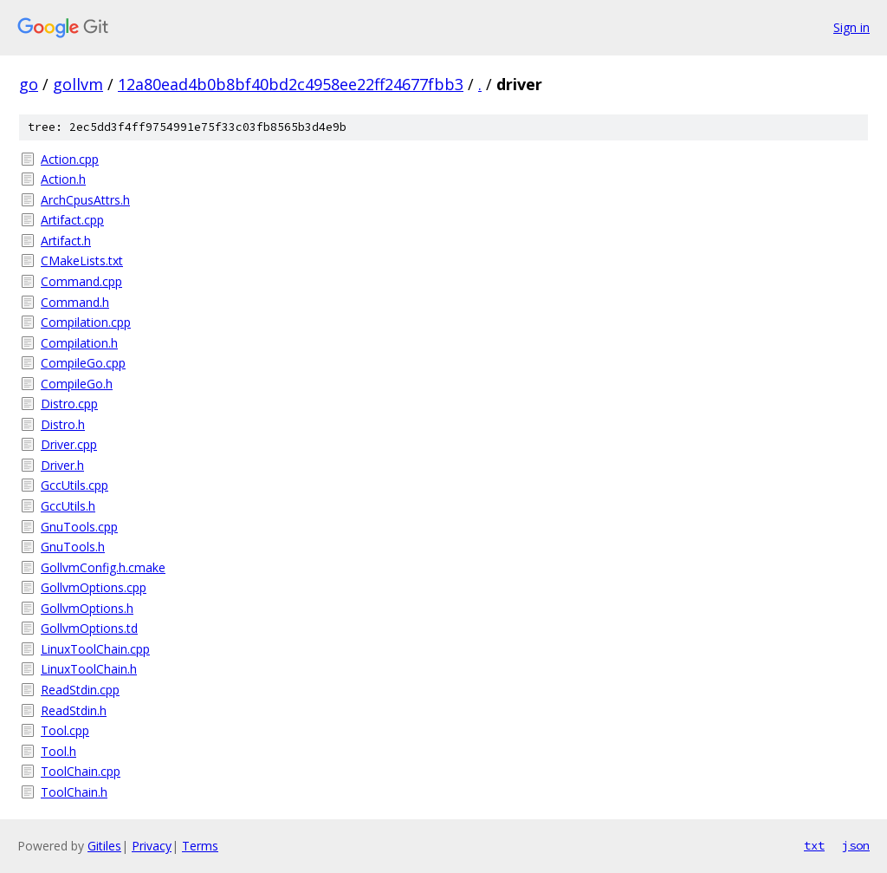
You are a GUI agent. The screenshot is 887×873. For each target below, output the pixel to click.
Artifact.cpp (72, 220)
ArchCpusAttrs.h (85, 200)
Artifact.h (66, 240)
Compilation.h (79, 343)
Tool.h (58, 751)
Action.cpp (70, 159)
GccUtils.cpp (74, 485)
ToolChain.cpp (80, 771)
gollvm (78, 84)
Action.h (63, 179)
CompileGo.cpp (83, 363)
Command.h (75, 302)
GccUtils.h (68, 506)
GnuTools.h (73, 546)
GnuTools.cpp (79, 526)
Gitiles (104, 845)
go (28, 84)
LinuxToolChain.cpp (95, 649)
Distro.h (63, 424)
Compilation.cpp (86, 322)
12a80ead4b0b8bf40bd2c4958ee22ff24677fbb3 (290, 84)
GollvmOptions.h (87, 608)
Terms (200, 845)
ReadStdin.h (74, 710)
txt (814, 845)
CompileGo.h (77, 383)
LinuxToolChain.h (89, 669)
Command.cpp (81, 281)
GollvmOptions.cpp (93, 587)
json (856, 845)
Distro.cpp (69, 403)
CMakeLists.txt (82, 260)
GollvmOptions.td (89, 628)
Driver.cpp (69, 444)
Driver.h (62, 465)
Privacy (152, 845)
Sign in (851, 27)
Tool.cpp (65, 730)
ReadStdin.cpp (80, 689)
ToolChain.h (74, 792)
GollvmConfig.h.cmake (103, 567)
